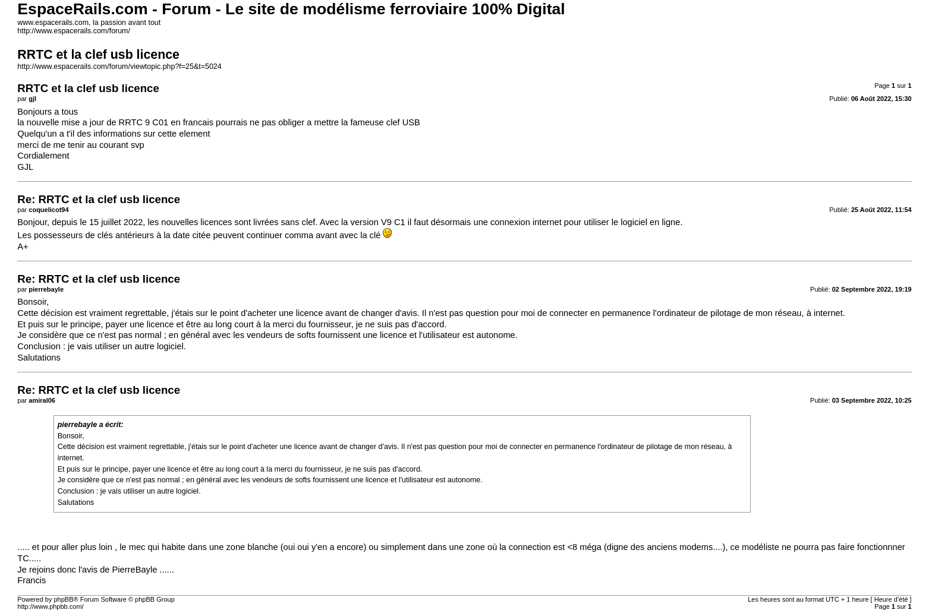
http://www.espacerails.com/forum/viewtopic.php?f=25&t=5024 (119, 66)
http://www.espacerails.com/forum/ (73, 31)
